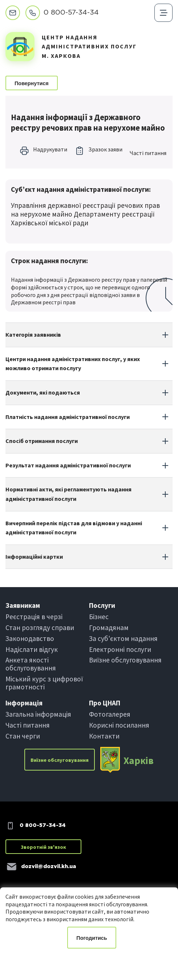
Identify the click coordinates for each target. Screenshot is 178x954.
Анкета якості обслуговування (30, 664)
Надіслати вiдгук (31, 649)
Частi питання (148, 153)
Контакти (104, 736)
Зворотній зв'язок (43, 847)
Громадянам (109, 627)
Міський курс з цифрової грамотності (44, 682)
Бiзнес (99, 616)
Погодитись (91, 938)
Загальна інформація (38, 714)
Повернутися (32, 83)
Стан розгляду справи (39, 627)
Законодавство (29, 638)
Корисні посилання (119, 725)
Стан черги (22, 736)
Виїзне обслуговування (125, 660)
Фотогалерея (109, 714)
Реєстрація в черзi (33, 616)
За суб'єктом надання (123, 638)
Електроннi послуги (120, 649)
